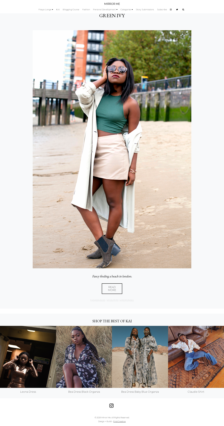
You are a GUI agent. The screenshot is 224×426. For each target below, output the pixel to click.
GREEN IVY (112, 15)
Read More (112, 289)
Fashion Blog (97, 300)
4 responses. (127, 300)
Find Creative (119, 421)
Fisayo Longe (45, 9)
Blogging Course (71, 9)
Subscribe (162, 9)
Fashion (86, 9)
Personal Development (104, 9)
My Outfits (112, 300)
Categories (126, 9)
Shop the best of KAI (112, 321)
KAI (58, 9)
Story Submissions (145, 9)
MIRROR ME (112, 3)
